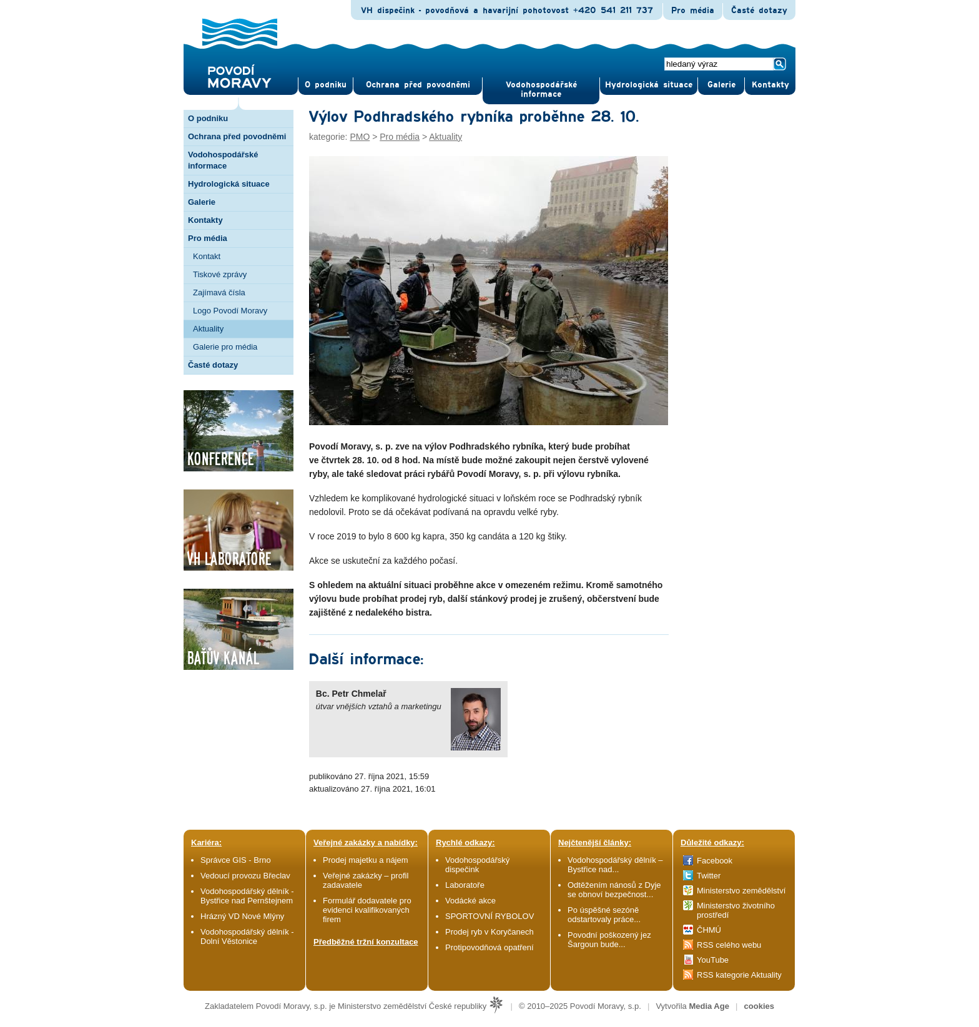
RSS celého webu (729, 945)
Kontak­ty (770, 85)
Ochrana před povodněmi (237, 136)
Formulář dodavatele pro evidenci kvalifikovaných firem (367, 910)
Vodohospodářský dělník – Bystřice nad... (615, 864)
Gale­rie (721, 85)
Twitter (709, 875)
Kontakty (205, 220)
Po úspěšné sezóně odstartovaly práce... (604, 914)
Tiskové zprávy (220, 274)
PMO (360, 137)
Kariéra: (206, 842)
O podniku (208, 118)
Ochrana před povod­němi (418, 85)
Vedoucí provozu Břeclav (245, 875)
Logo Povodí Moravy (230, 310)
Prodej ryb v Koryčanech (489, 931)
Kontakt (206, 256)
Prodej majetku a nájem (365, 860)
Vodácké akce (470, 900)
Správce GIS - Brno (235, 860)
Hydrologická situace (648, 85)
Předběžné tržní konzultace (365, 941)
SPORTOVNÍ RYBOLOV (489, 916)
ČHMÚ (709, 930)
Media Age (709, 1006)
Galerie (201, 202)
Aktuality (208, 328)
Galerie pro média (225, 346)
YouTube (713, 960)
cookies (759, 1006)
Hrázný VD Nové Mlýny (242, 916)
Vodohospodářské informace (541, 90)
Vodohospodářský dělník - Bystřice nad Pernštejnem (247, 896)
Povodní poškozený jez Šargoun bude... (609, 939)
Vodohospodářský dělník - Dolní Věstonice (247, 936)
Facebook (714, 860)
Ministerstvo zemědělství (741, 890)
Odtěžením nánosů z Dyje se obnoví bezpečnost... (614, 889)
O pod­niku (326, 85)
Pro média (692, 10)
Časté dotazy (759, 10)
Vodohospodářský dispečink (477, 864)
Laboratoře (465, 885)
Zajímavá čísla (219, 292)
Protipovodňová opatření (489, 947)
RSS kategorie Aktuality (739, 975)
